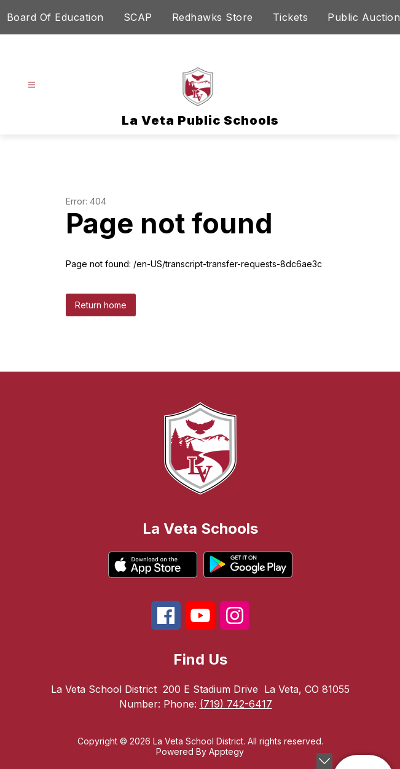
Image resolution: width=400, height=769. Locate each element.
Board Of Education (55, 17)
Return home (101, 305)
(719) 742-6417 (236, 704)
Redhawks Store (212, 17)
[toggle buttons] (324, 761)
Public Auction (363, 17)
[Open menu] (32, 85)
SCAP (138, 17)
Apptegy (226, 751)
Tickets (290, 17)
